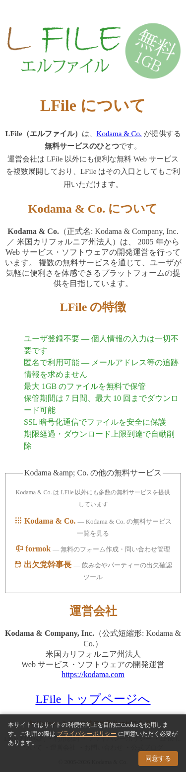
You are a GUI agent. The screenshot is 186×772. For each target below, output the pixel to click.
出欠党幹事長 (43, 564)
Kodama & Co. (119, 134)
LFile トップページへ (93, 699)
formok (34, 548)
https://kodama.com (93, 674)
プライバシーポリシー (87, 733)
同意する (158, 758)
